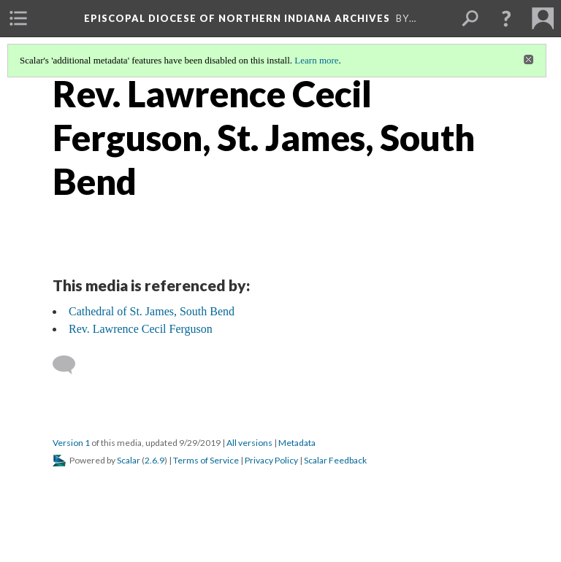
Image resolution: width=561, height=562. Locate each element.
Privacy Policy (271, 460)
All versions (249, 442)
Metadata (297, 442)
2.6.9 (154, 460)
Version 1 (71, 442)
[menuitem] (18, 18)
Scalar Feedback (335, 460)
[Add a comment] (70, 364)
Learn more (316, 60)
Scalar (128, 460)
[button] (506, 18)
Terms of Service (206, 460)
